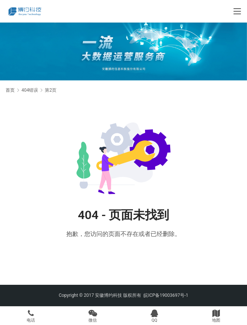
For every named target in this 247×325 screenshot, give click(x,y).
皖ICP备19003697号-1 (165, 295)
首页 (10, 90)
